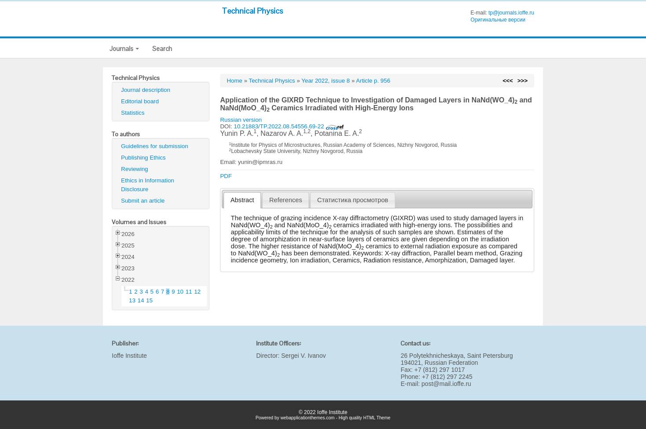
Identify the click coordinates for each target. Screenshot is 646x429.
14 (141, 300)
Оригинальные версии (497, 20)
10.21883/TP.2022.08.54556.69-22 (289, 126)
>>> (523, 80)
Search (162, 48)
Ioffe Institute (129, 355)
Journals (124, 48)
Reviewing (134, 169)
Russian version (241, 119)
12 (197, 291)
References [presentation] (285, 200)
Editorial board (140, 101)
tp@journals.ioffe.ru (511, 13)
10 (180, 291)
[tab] (242, 200)
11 (189, 291)
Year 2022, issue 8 (325, 80)
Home (234, 80)
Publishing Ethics (143, 157)
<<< (508, 80)
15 (149, 300)
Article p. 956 (373, 80)
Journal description (145, 90)
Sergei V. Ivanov (303, 355)
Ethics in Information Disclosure (147, 185)
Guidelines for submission (154, 146)
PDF (226, 176)
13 (132, 300)
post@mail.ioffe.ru (446, 383)
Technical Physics (252, 11)
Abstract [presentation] (242, 200)
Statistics (132, 112)
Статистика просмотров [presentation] (352, 200)
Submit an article (143, 200)
